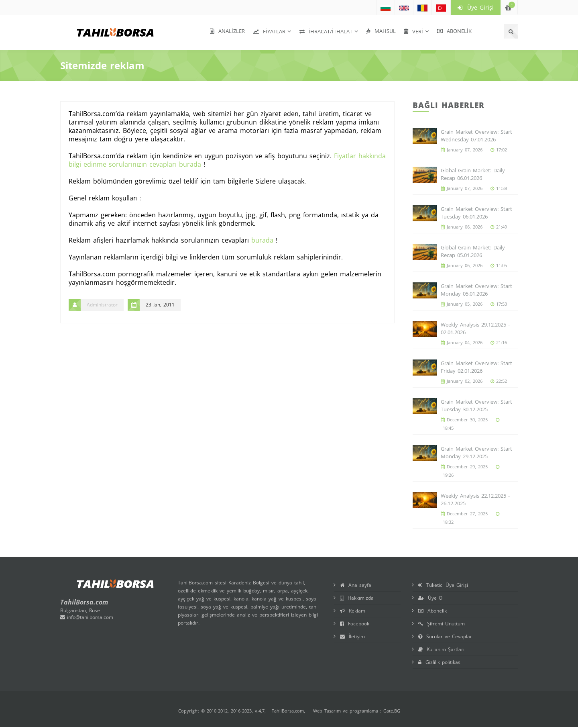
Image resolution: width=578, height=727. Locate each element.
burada (262, 240)
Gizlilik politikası (440, 662)
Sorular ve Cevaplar (445, 636)
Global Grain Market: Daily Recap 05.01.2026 (473, 251)
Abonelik (454, 31)
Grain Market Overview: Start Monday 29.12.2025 (476, 452)
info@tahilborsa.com (86, 617)
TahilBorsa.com (288, 711)
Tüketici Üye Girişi (443, 585)
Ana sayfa (355, 585)
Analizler (227, 31)
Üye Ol (431, 597)
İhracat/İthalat (325, 31)
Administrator (102, 304)
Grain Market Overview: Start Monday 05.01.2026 (476, 289)
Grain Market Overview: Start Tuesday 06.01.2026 (476, 212)
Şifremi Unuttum (441, 623)
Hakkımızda (357, 597)
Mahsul (381, 31)
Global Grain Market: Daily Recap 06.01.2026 (473, 174)
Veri (413, 31)
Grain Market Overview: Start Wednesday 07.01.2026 (476, 135)
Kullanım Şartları (441, 649)
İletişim (352, 636)
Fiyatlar (269, 31)
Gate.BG (391, 711)
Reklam (352, 610)
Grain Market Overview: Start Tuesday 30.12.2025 (476, 405)
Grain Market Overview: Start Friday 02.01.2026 (476, 366)
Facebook (354, 623)
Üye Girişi (476, 7)
